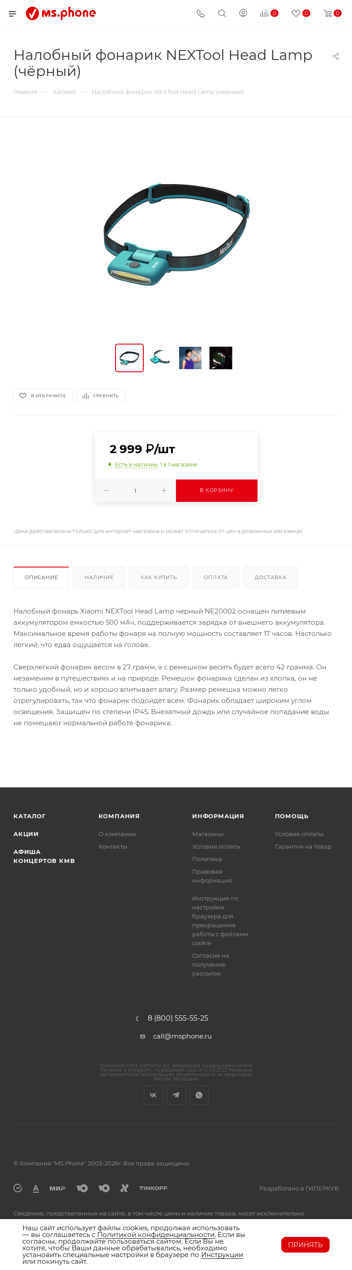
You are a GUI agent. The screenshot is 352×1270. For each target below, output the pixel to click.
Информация (218, 816)
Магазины (207, 833)
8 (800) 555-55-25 (178, 1018)
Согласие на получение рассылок (210, 964)
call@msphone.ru (182, 1036)
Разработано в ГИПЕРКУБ (299, 1188)
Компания (119, 816)
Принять (305, 1245)
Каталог (29, 816)
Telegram (176, 1095)
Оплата (216, 577)
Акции (26, 833)
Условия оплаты (216, 846)
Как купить (159, 577)
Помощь (292, 816)
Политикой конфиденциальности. (156, 1234)
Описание (41, 577)
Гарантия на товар (303, 846)
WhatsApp (199, 1095)
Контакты (113, 846)
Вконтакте (153, 1095)
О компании (117, 833)
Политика (207, 858)
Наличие (99, 577)
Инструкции (222, 1254)
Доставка (270, 577)
